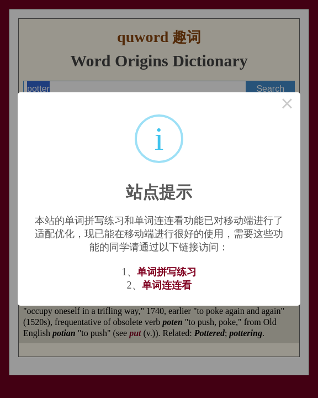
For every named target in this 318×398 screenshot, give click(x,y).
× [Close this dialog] (287, 105)
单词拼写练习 (167, 271)
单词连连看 (167, 285)
